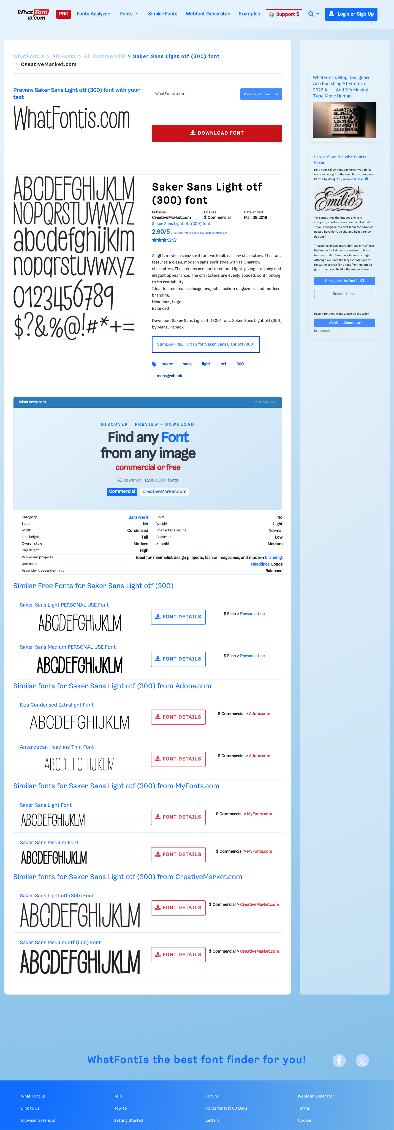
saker (167, 364)
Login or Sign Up (351, 14)
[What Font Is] (33, 14)
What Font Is (33, 1096)
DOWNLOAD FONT (217, 133)
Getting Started (128, 1120)
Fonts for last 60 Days (226, 1108)
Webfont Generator (208, 14)
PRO (63, 14)
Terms (304, 1108)
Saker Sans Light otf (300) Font (57, 895)
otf (223, 364)
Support (284, 14)
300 (240, 364)
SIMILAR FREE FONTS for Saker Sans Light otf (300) (206, 344)
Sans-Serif (138, 517)
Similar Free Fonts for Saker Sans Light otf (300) (93, 586)
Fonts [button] (127, 14)
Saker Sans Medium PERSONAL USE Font (68, 647)
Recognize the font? (344, 281)
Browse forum (345, 294)
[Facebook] (339, 1060)
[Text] (195, 94)
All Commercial (104, 56)
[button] (314, 14)
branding (273, 558)
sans (187, 364)
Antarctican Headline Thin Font (57, 747)
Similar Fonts (162, 14)
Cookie (304, 1120)
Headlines (260, 564)
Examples (249, 14)
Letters (212, 1120)
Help (117, 1096)
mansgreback (169, 376)
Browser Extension (38, 1120)
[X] (362, 1060)
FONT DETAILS (178, 617)
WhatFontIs (29, 56)
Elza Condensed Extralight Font (57, 705)
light (206, 364)
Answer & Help (355, 179)
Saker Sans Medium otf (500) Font (60, 942)
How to (120, 1108)
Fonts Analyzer (93, 14)
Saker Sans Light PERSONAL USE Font (64, 605)
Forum (212, 1096)
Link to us (30, 1108)
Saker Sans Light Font (46, 805)
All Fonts (64, 56)
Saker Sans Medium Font (49, 842)
